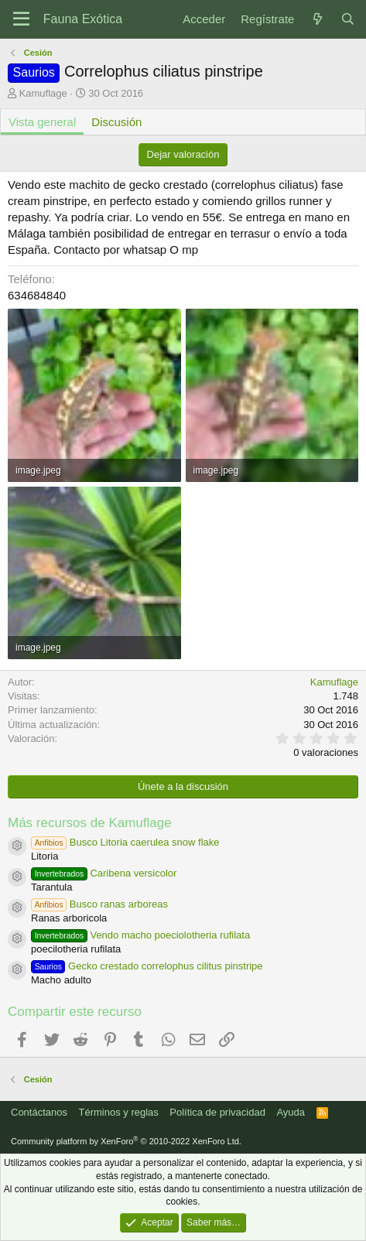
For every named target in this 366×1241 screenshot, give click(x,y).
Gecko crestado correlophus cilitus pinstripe (147, 966)
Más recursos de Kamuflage (90, 822)
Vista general (42, 121)
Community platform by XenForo (126, 1141)
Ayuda (290, 1112)
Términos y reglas (119, 1112)
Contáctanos (39, 1112)
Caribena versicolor (103, 873)
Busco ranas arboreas (99, 904)
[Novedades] (317, 19)
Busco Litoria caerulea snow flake (125, 842)
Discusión (116, 121)
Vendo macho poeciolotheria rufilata (140, 935)
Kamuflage (43, 93)
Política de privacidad (217, 1112)
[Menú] (21, 19)
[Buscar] (348, 19)
